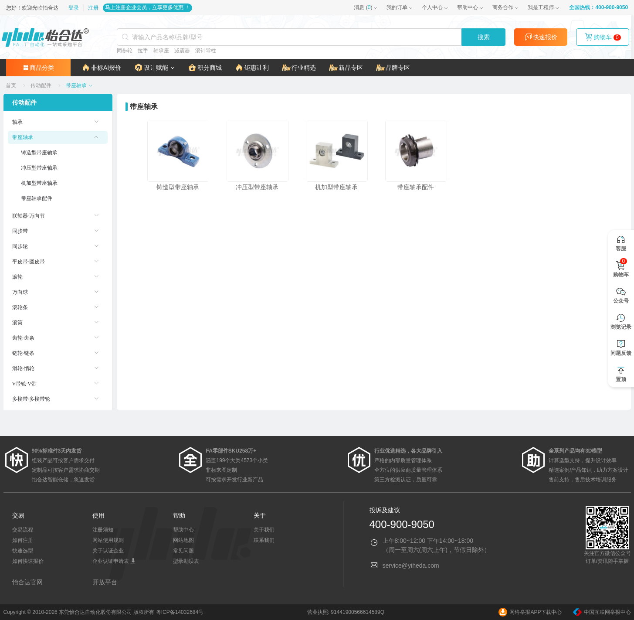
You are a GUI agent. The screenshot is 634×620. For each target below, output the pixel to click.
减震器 (183, 51)
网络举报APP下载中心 (530, 612)
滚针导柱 (207, 51)
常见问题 (183, 551)
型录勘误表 (186, 561)
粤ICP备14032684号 (179, 612)
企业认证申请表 (114, 561)
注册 (90, 8)
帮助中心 (470, 7)
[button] (152, 67)
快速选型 (22, 551)
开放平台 (105, 582)
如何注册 (22, 540)
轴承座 (162, 51)
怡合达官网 (27, 582)
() (366, 7)
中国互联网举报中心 (602, 612)
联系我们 (264, 540)
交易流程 (22, 530)
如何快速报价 (28, 561)
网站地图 (183, 540)
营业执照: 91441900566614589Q (345, 612)
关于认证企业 (108, 551)
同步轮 (126, 51)
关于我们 (264, 530)
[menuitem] (58, 122)
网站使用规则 (108, 540)
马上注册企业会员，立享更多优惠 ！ (144, 7)
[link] (11, 85)
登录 (72, 8)
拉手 (144, 51)
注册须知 (102, 530)
